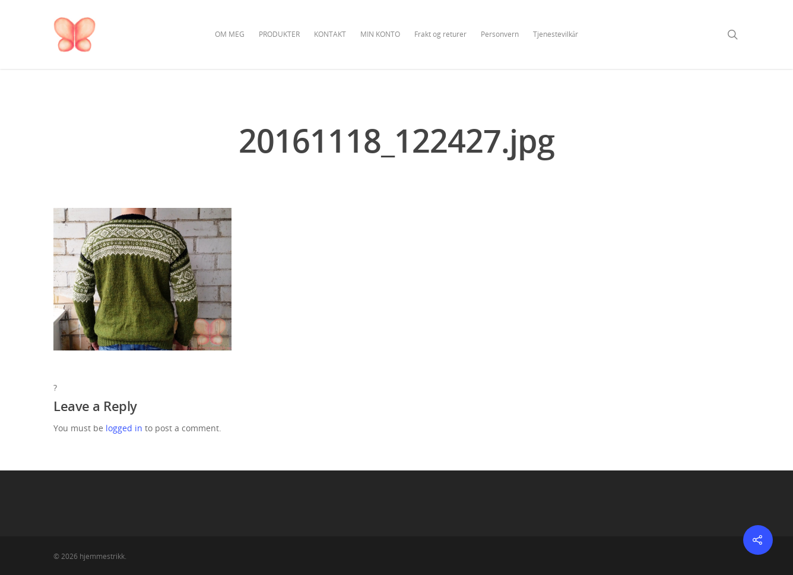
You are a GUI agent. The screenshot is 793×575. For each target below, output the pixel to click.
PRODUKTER (279, 34)
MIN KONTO (380, 34)
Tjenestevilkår (555, 34)
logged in (124, 428)
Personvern (500, 34)
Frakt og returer (440, 34)
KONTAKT (330, 34)
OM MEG (230, 34)
